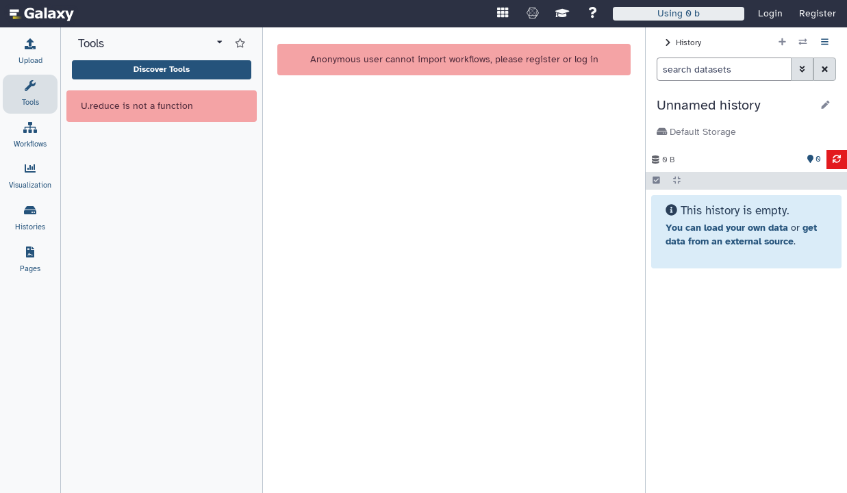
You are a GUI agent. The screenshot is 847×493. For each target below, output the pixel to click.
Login (770, 13)
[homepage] (41, 13)
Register (817, 13)
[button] (734, 105)
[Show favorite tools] (240, 44)
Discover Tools (162, 69)
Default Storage (696, 132)
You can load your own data (727, 227)
